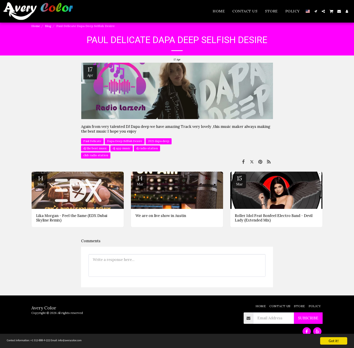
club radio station (95, 155)
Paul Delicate (92, 141)
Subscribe (308, 318)
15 (239, 180)
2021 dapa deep (158, 141)
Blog (48, 26)
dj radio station (147, 148)
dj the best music (95, 148)
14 (40, 180)
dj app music (121, 148)
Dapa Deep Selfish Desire (124, 141)
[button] (315, 11)
